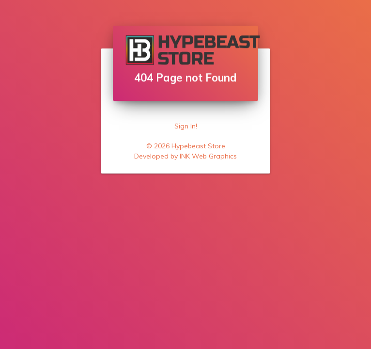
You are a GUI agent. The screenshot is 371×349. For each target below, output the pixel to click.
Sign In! (185, 126)
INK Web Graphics (208, 156)
